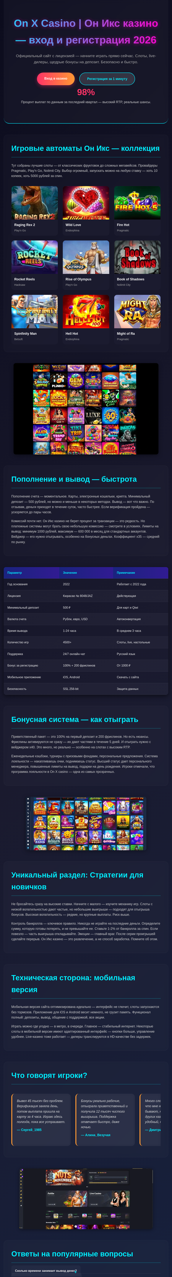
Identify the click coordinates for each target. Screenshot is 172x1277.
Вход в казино (55, 78)
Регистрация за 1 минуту (107, 79)
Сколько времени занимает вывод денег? (46, 1270)
